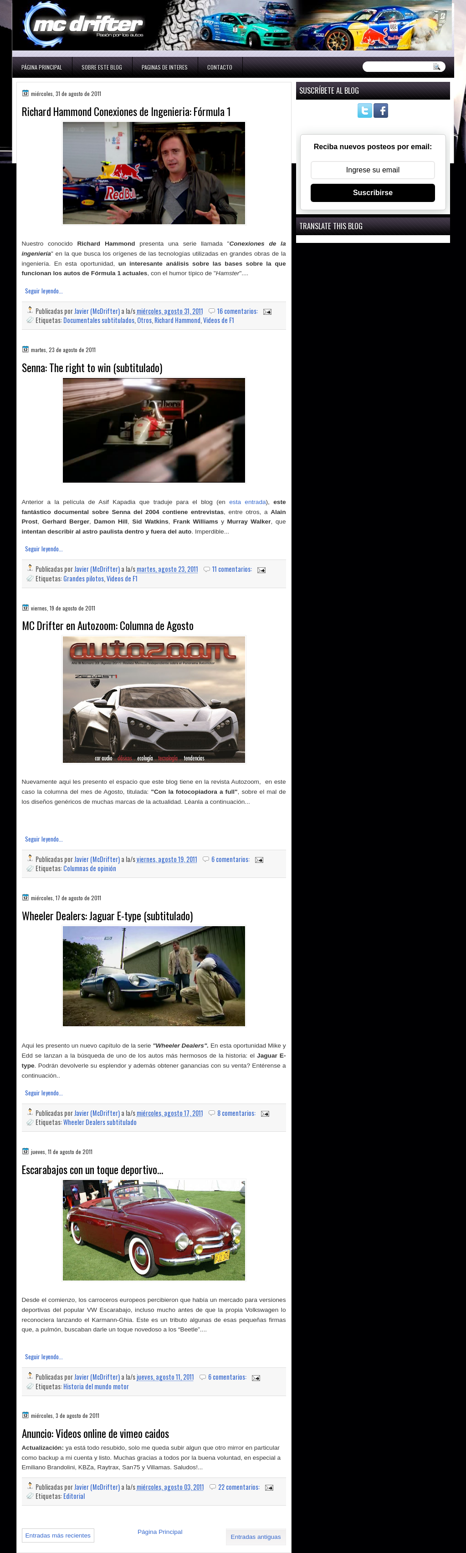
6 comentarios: (231, 859)
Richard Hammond (177, 320)
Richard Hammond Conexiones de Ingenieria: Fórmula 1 (126, 111)
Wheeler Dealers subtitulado (100, 1122)
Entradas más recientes (58, 1535)
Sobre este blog (102, 67)
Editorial (74, 1496)
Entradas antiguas (256, 1536)
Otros (144, 320)
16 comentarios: (238, 311)
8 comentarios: (237, 1113)
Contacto (219, 67)
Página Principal (41, 67)
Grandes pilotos (83, 578)
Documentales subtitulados (98, 320)
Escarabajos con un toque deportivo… (92, 1169)
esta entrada (247, 502)
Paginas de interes (165, 67)
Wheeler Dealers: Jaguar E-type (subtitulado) (107, 915)
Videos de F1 (218, 320)
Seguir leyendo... (44, 290)
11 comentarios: (232, 569)
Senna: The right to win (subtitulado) (92, 367)
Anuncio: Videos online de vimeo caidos (95, 1433)
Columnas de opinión (89, 868)
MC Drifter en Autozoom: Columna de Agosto (108, 625)
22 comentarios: (239, 1487)
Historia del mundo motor (96, 1386)
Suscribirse (373, 193)
